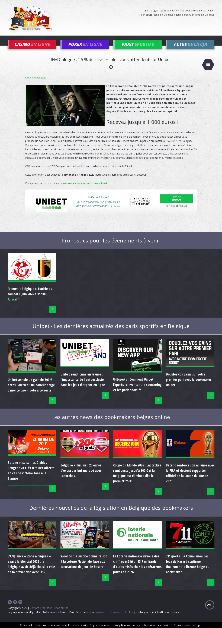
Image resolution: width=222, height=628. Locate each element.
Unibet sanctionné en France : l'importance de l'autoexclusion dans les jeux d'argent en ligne (82, 384)
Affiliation (47, 613)
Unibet (176, 204)
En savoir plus (181, 625)
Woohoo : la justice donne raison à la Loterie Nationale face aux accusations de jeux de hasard (83, 566)
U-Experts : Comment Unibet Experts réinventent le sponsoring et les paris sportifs (137, 389)
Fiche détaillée (176, 211)
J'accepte (197, 625)
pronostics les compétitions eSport (84, 188)
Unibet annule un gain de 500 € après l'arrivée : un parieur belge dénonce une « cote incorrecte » (31, 390)
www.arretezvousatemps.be (112, 617)
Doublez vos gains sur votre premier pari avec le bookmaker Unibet (188, 384)
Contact (34, 613)
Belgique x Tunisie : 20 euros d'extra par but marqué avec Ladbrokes (80, 475)
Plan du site (61, 613)
